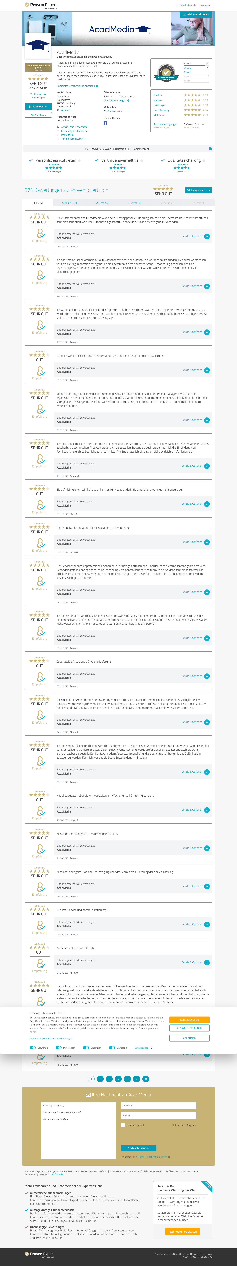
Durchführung (161, 110)
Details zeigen (141, 1259)
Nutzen (158, 100)
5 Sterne (187, 63)
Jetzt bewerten (38, 106)
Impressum (36, 1250)
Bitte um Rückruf (135, 1125)
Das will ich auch (186, 5)
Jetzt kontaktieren (196, 14)
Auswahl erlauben (189, 1240)
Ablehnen (189, 1250)
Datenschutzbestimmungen (57, 1250)
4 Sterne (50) (102, 203)
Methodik (159, 115)
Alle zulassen (189, 1232)
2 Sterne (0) (167, 203)
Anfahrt (65, 110)
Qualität (158, 95)
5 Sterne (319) (69, 203)
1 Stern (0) (199, 203)
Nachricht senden (139, 1148)
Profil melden (58, 1174)
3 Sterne (187, 72)
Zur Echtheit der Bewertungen (38, 96)
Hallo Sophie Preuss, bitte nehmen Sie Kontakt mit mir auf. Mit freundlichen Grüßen (78, 1130)
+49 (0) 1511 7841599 (74, 127)
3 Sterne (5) (135, 203)
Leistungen (160, 105)
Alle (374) (38, 203)
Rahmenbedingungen (165, 124)
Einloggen (206, 5)
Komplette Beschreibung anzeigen (77, 86)
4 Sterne (187, 67)
